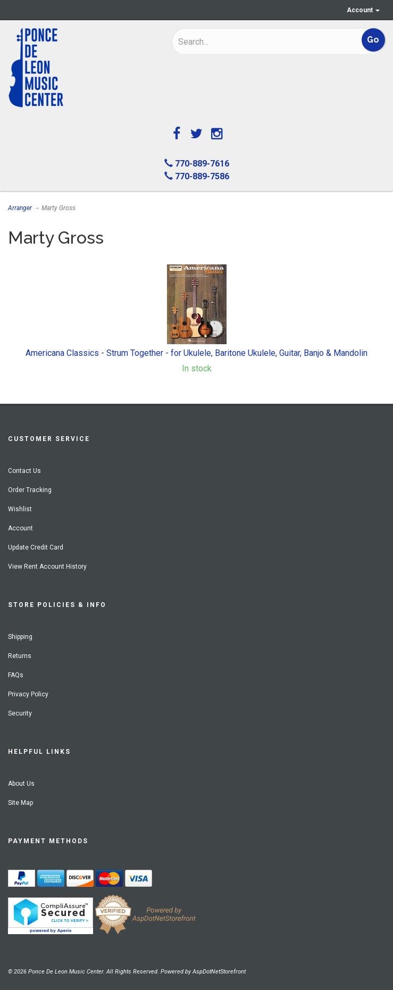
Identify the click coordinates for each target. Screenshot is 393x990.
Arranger (20, 208)
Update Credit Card (35, 547)
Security (20, 713)
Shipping (20, 636)
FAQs (15, 675)
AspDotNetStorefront (219, 971)
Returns (19, 656)
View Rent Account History (47, 566)
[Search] (246, 41)
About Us (21, 783)
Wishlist (20, 509)
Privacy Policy (28, 694)
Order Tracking (30, 490)
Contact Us (24, 471)
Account (363, 10)
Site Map (20, 802)
